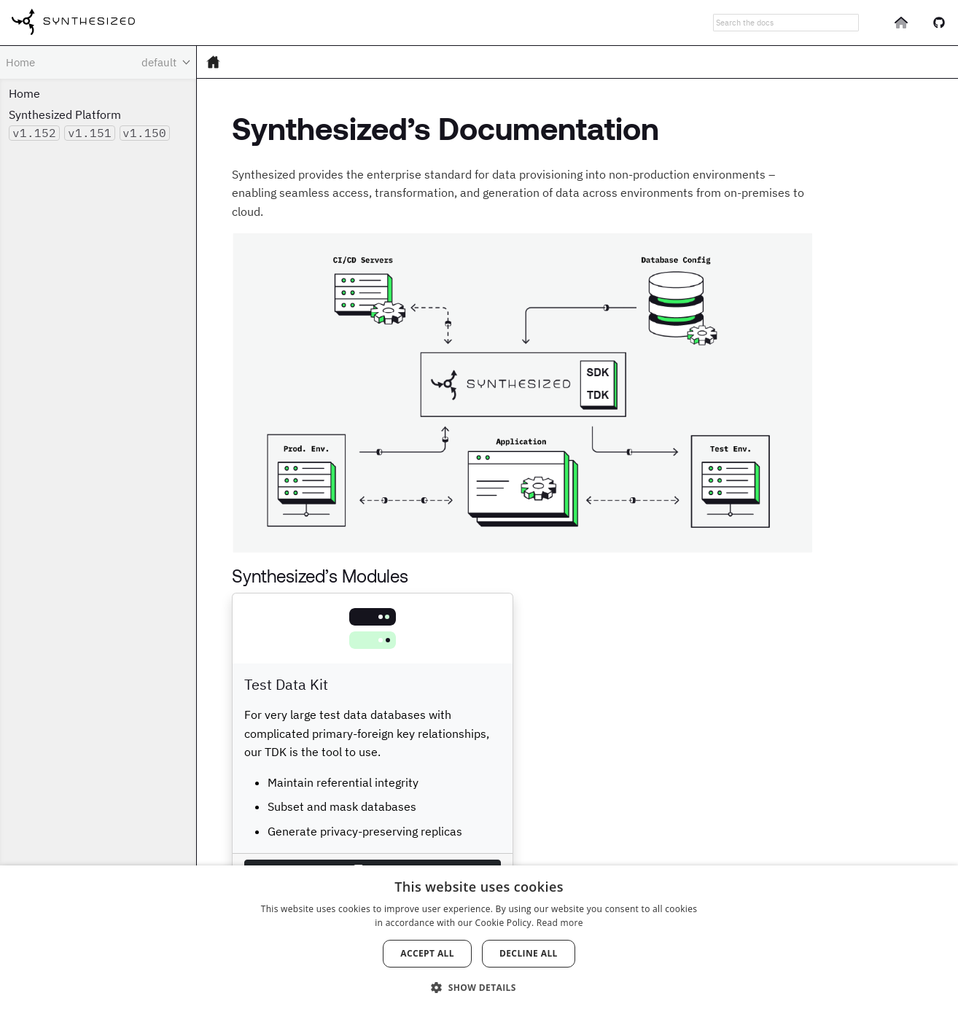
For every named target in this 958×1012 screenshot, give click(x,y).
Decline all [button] (528, 953)
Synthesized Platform (65, 114)
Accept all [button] (427, 953)
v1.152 (34, 132)
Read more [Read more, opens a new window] (560, 922)
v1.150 (144, 132)
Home (24, 93)
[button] (479, 986)
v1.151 (90, 132)
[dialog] (479, 938)
